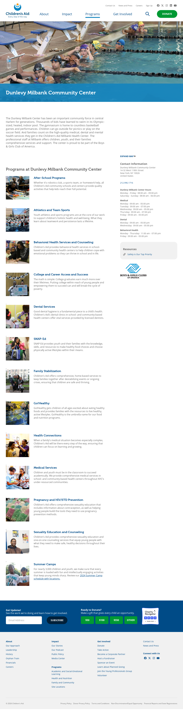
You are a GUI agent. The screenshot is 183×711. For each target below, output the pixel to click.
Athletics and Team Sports (52, 212)
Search (147, 15)
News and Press (125, 6)
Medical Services (45, 469)
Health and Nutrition (62, 680)
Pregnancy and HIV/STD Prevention (58, 501)
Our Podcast (58, 651)
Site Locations (58, 688)
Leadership (11, 651)
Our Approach (13, 647)
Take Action (103, 651)
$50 (87, 622)
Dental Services (44, 308)
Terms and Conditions (100, 705)
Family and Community (63, 684)
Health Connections (47, 437)
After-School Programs (49, 179)
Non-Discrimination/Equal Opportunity (126, 705)
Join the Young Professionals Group (114, 673)
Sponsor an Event (106, 664)
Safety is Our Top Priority (139, 256)
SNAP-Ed (40, 340)
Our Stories (57, 647)
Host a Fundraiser (106, 660)
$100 (101, 622)
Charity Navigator (150, 618)
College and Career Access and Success (61, 276)
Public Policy (58, 656)
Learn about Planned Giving (111, 668)
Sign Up (149, 6)
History (9, 656)
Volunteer (102, 677)
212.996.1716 (126, 184)
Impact (67, 15)
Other (131, 622)
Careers (139, 6)
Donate (167, 15)
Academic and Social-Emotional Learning (67, 674)
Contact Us (110, 6)
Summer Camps (45, 566)
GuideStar (168, 618)
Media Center (58, 660)
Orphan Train (12, 660)
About (44, 15)
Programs (92, 15)
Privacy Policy (66, 705)
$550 (116, 622)
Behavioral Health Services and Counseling (63, 244)
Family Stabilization (47, 373)
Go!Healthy (42, 405)
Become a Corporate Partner (111, 656)
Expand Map (127, 158)
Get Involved (122, 15)
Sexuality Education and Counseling (59, 534)
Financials (11, 664)
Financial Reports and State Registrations (160, 705)
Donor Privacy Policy (81, 705)
